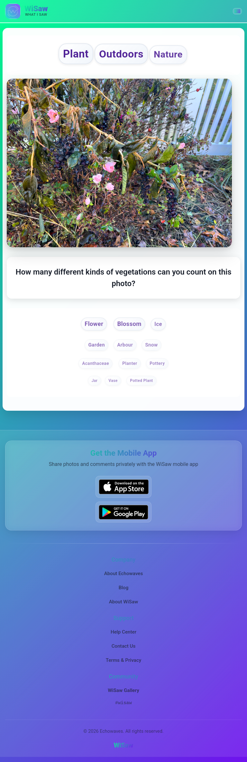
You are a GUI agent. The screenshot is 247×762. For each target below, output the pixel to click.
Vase (112, 381)
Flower (94, 323)
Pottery (157, 363)
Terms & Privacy (123, 660)
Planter (129, 363)
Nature (168, 54)
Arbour (125, 344)
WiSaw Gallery (123, 690)
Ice (158, 324)
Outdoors (121, 54)
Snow (151, 344)
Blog (124, 588)
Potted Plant (141, 381)
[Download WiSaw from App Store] (123, 486)
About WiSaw (123, 602)
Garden (96, 344)
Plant (76, 54)
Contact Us (124, 646)
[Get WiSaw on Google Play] (123, 512)
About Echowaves (123, 573)
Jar (94, 381)
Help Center (123, 632)
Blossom (129, 323)
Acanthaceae (95, 363)
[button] (237, 11)
